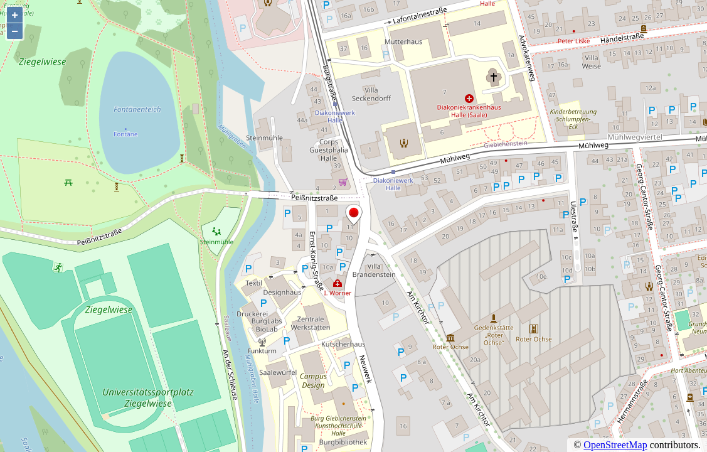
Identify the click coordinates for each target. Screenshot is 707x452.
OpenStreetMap (615, 444)
